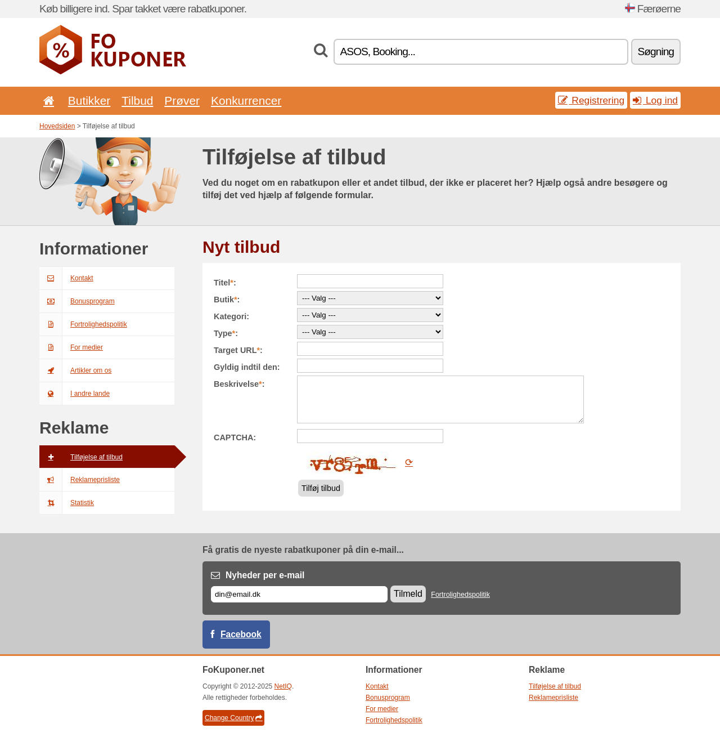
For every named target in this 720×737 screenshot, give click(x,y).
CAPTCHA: (235, 437)
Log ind (655, 100)
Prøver (182, 100)
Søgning (656, 51)
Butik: (227, 299)
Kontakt (66, 278)
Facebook (241, 634)
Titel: (225, 282)
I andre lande (74, 393)
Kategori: (231, 316)
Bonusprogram (77, 301)
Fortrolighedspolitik (83, 324)
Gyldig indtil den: (247, 367)
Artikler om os (75, 370)
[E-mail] (299, 594)
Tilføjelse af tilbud (81, 457)
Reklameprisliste (79, 479)
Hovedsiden (57, 126)
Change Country (233, 718)
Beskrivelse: (239, 383)
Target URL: (238, 350)
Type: (226, 333)
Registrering (591, 100)
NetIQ (283, 686)
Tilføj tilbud (321, 488)
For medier (71, 347)
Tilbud (137, 100)
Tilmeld (408, 593)
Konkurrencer (246, 100)
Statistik (66, 503)
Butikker (89, 100)
